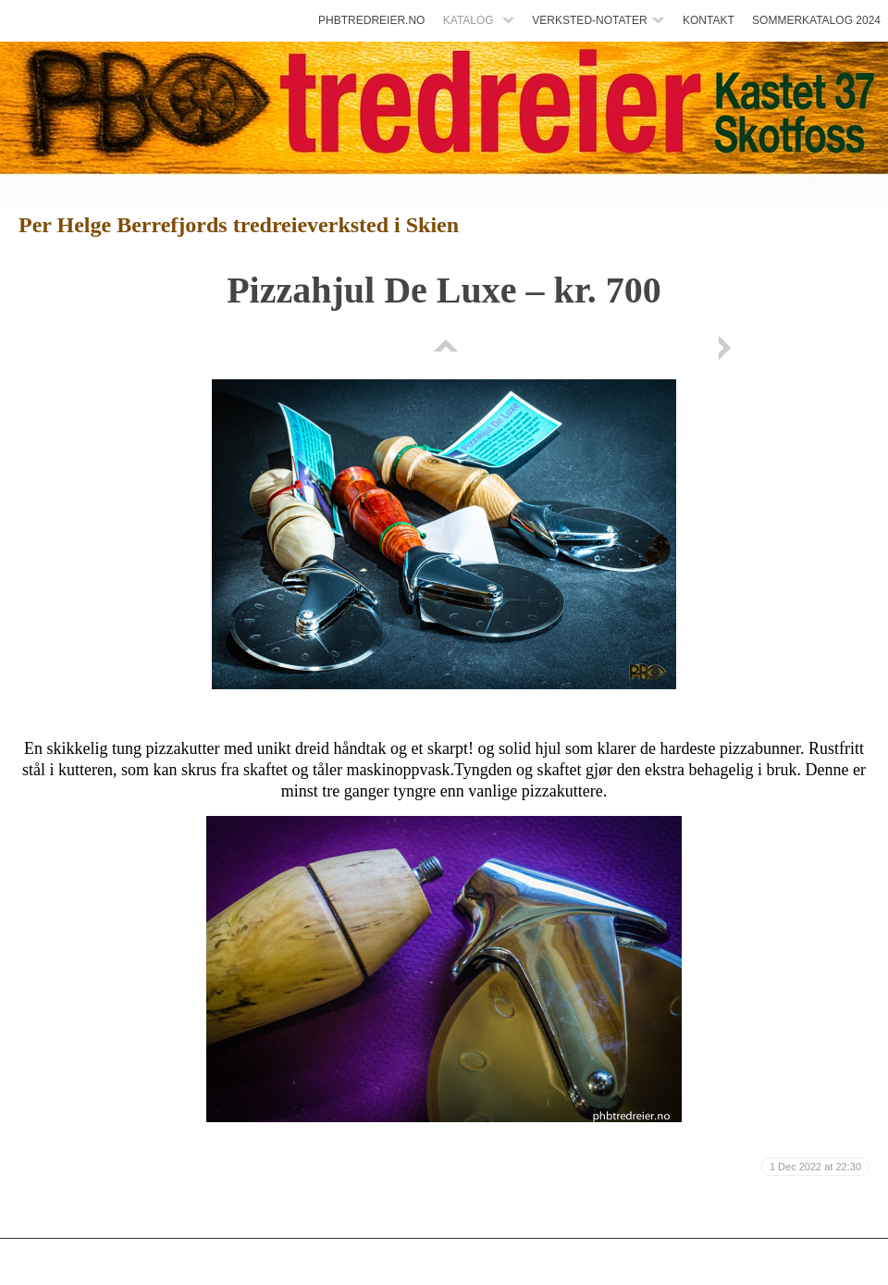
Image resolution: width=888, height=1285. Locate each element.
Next (728, 348)
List (444, 348)
